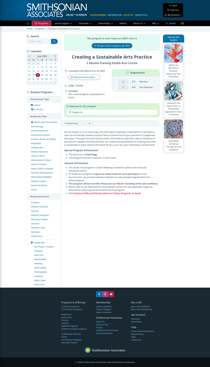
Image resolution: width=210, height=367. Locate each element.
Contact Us (136, 340)
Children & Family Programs (74, 329)
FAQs (133, 337)
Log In (173, 5)
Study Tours (66, 317)
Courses (65, 320)
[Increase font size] (90, 123)
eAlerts (122, 23)
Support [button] (62, 23)
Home (29, 28)
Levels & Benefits (104, 306)
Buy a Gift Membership (141, 309)
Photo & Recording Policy (142, 331)
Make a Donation (104, 312)
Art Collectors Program (71, 339)
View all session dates (83, 77)
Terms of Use (102, 324)
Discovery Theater (69, 342)
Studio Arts (38, 242)
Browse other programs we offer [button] (112, 45)
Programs (41, 23)
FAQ (157, 23)
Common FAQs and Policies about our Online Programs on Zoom (107, 193)
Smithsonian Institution (123, 362)
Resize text (71, 123)
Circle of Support (103, 309)
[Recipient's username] (39, 41)
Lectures (65, 323)
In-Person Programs (71, 309)
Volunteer (84, 23)
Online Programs (70, 306)
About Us (138, 23)
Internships (104, 23)
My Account (171, 14)
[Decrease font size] (83, 123)
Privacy (99, 327)
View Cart (173, 10)
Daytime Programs (69, 326)
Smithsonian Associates (95, 362)
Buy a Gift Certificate (140, 306)
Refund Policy (137, 334)
